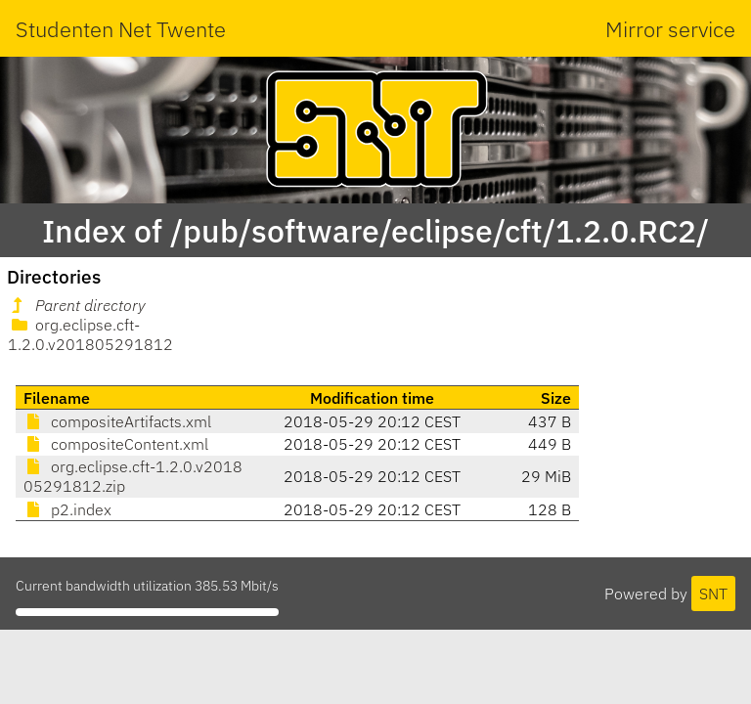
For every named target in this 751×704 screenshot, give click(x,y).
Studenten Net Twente (121, 29)
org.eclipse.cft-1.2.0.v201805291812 (90, 334)
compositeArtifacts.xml (117, 421)
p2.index (67, 509)
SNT (713, 593)
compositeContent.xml (115, 444)
